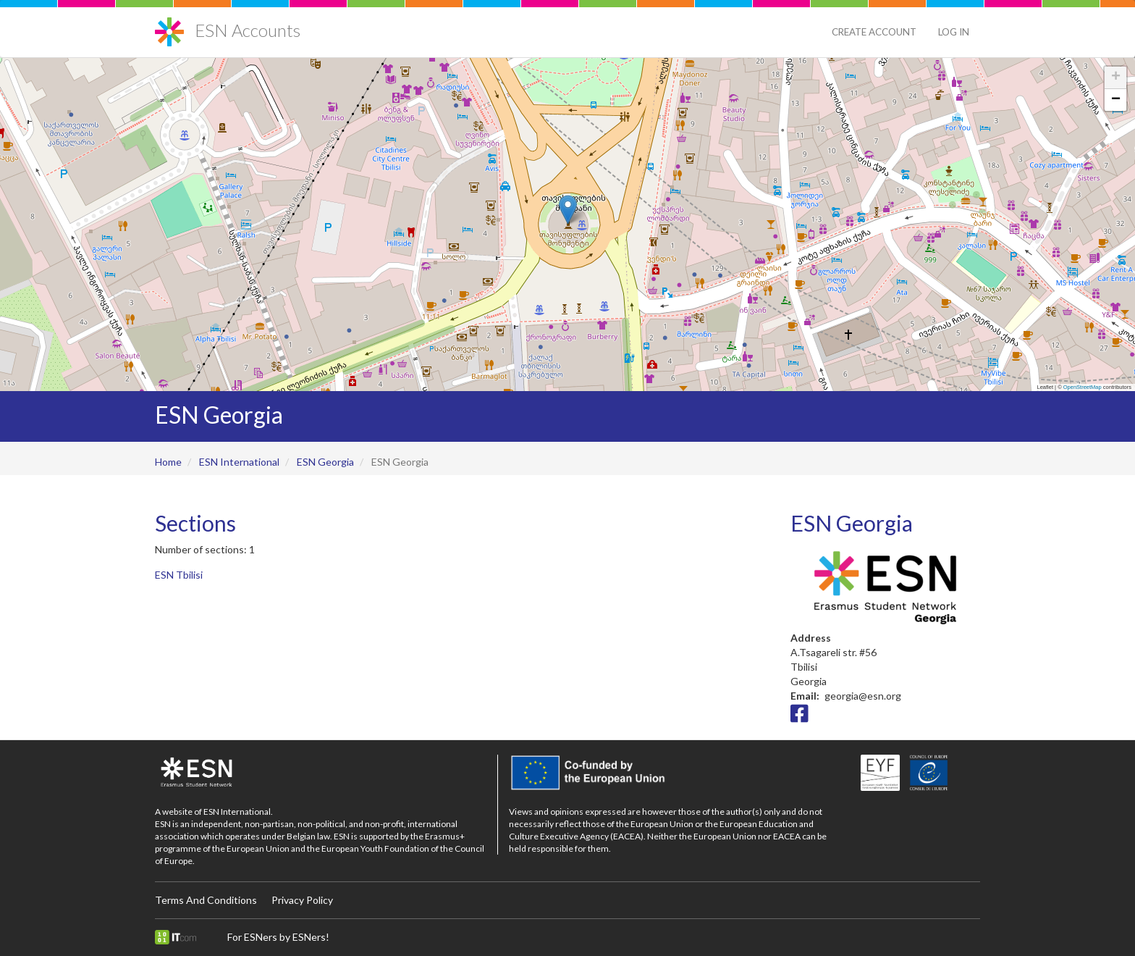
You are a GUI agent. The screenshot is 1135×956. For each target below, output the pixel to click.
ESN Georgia (325, 462)
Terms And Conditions (206, 900)
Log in (953, 32)
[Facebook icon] (799, 717)
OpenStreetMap (1082, 387)
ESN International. (238, 811)
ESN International (239, 462)
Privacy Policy (302, 900)
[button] (568, 210)
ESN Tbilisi (179, 575)
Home (168, 462)
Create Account (874, 32)
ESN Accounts (247, 30)
